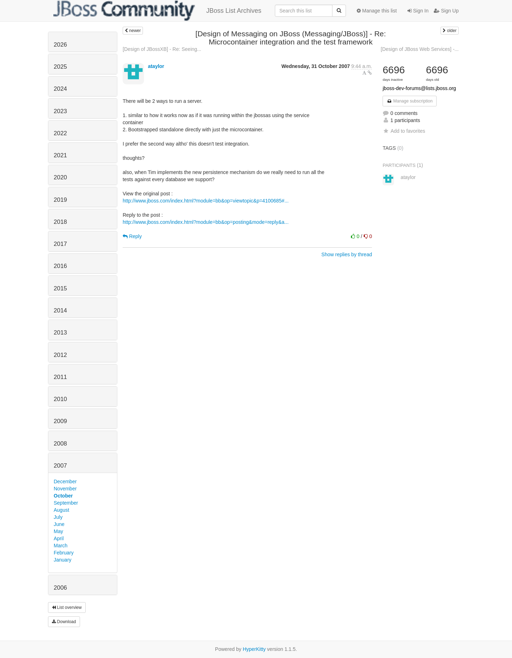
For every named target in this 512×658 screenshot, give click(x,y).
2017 (60, 244)
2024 (60, 88)
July (58, 517)
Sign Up (446, 11)
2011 (60, 377)
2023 (60, 111)
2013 (60, 332)
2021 (60, 155)
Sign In (417, 11)
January (62, 560)
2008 (60, 443)
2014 (60, 310)
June (59, 524)
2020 (60, 177)
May (58, 531)
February (64, 553)
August (61, 510)
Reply (132, 236)
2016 (60, 266)
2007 (60, 465)
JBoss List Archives (157, 11)
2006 (60, 587)
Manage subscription (409, 101)
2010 (60, 399)
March (61, 545)
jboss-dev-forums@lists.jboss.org (419, 88)
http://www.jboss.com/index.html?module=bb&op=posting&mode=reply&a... (206, 222)
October (63, 496)
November (65, 488)
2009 (60, 421)
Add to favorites (404, 131)
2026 (60, 44)
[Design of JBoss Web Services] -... (420, 49)
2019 (60, 199)
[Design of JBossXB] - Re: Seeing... (162, 49)
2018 (60, 222)
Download (64, 621)
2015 (60, 288)
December (65, 481)
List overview (67, 607)
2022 (60, 133)
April (59, 538)
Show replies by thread (346, 254)
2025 (60, 66)
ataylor (156, 66)
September (66, 503)
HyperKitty (254, 649)
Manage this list (377, 11)
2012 (60, 355)
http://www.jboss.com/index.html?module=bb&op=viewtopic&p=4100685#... (206, 201)
